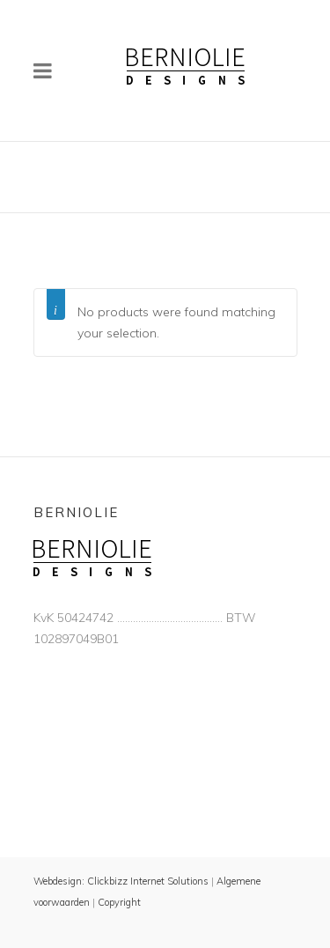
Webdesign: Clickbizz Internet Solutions (121, 881)
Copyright (119, 902)
